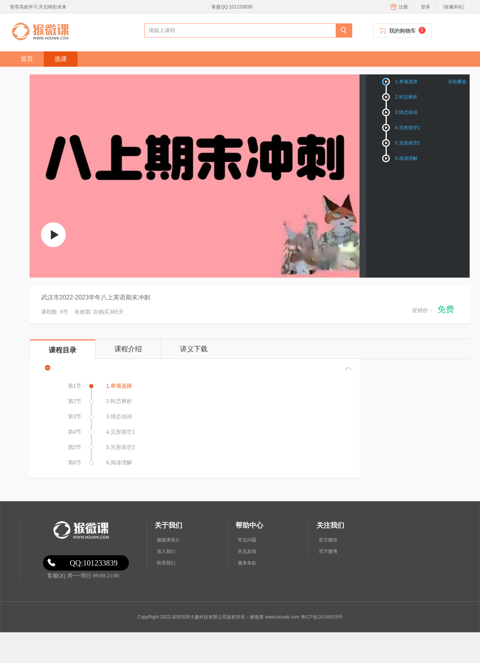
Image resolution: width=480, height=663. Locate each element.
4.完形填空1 (407, 127)
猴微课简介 (168, 540)
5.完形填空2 (407, 143)
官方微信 (328, 540)
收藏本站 (453, 7)
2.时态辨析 (406, 97)
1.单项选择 (406, 81)
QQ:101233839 (93, 563)
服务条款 (247, 563)
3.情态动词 (406, 112)
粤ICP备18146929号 (322, 617)
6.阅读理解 (406, 158)
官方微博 (328, 551)
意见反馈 (247, 551)
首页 (27, 59)
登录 (425, 7)
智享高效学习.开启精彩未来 (38, 7)
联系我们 (166, 563)
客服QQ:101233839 (231, 7)
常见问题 (247, 540)
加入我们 (166, 551)
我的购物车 (407, 30)
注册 (403, 7)
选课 (60, 59)
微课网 (80, 530)
